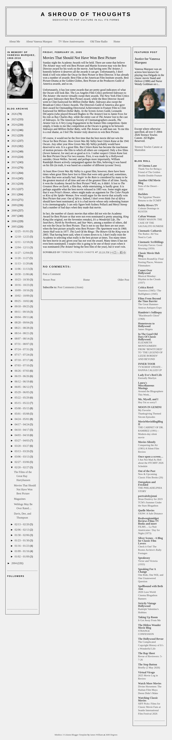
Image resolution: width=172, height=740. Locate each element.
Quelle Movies (146, 510)
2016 (14, 167)
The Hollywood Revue (150, 638)
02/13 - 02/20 (22, 524)
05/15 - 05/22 (22, 403)
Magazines (20, 498)
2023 (14, 130)
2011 (14, 194)
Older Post (123, 279)
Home (117, 41)
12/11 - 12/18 (22, 242)
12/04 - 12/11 (22, 247)
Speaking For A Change (147, 570)
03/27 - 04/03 (22, 440)
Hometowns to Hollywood (146, 325)
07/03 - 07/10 (22, 365)
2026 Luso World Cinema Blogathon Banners (147, 595)
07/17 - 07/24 (22, 354)
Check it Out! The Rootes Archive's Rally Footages (149, 550)
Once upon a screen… (150, 456)
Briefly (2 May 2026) (149, 667)
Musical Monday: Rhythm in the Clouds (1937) (149, 279)
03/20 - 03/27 (22, 445)
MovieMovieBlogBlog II (150, 423)
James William (96, 735)
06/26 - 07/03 (22, 370)
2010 (14, 199)
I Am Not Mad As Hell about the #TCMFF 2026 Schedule (150, 463)
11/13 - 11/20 (22, 263)
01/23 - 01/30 (22, 540)
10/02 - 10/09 (22, 295)
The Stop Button (147, 664)
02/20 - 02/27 (22, 467)
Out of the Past (146, 471)
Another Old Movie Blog (149, 181)
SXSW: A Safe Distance (150, 513)
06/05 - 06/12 (22, 386)
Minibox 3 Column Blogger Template (71, 735)
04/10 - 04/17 (22, 429)
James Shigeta (145, 329)
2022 (14, 135)
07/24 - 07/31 (22, 349)
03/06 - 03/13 (22, 456)
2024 (14, 124)
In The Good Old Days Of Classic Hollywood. (148, 337)
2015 (14, 173)
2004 (14, 563)
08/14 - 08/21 (22, 333)
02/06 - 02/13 (22, 529)
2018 (14, 156)
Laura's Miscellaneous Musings (146, 385)
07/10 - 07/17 (22, 360)
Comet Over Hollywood (145, 271)
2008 (14, 210)
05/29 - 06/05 (22, 392)
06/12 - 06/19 (22, 381)
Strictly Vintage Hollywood (147, 604)
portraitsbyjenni (147, 496)
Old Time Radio (99, 41)
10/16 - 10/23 (22, 284)
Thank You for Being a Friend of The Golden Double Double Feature (150, 172)
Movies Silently (147, 442)
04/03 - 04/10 (22, 435)
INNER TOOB (146, 363)
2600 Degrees (111, 735)
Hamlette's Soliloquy (150, 312)
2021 (14, 140)
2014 (14, 178)
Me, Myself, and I (148, 399)
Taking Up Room (148, 617)
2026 (14, 113)
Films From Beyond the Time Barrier (149, 300)
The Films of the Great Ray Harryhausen (23, 476)
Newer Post (49, 279)
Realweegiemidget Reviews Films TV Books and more (148, 521)
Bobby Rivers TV (148, 205)
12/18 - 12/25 (22, 236)
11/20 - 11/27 (22, 258)
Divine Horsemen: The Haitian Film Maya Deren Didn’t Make (149, 690)
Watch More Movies (149, 683)
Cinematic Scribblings (151, 242)
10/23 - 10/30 (22, 279)
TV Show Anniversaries (71, 41)
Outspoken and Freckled (147, 483)
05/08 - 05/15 (22, 408)
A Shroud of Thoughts (86, 14)
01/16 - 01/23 (22, 545)
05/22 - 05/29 (22, 397)
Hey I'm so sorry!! (147, 402)
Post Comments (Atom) (70, 287)
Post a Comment (52, 274)
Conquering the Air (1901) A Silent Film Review (148, 448)
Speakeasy (144, 557)
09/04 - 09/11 (22, 317)
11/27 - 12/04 (22, 252)
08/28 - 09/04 (22, 322)
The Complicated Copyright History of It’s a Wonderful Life (150, 645)
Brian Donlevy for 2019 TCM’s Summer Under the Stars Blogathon (150, 502)
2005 (14, 226)
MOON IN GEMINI (150, 407)
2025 (14, 119)
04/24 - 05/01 (22, 419)
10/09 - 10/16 (22, 290)
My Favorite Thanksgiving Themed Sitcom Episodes (149, 413)
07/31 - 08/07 (22, 344)
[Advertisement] (86, 29)
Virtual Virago (146, 672)
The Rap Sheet (146, 653)
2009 (14, 205)
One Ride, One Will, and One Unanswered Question (150, 578)
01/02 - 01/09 (22, 556)
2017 (14, 162)
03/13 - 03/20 (22, 451)
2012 (14, 189)
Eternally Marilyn (147, 378)
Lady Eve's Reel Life (150, 375)
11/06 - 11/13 (22, 268)
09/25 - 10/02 (22, 301)
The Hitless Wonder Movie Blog (149, 626)
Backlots (143, 194)
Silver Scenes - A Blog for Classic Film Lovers (150, 541)
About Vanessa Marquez (39, 41)
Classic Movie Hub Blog (149, 254)
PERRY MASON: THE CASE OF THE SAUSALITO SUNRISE (150, 222)
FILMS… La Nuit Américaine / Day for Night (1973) (149, 530)
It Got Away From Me (149, 620)
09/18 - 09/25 (22, 306)
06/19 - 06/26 (22, 376)
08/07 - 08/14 (22, 338)
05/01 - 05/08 (22, 413)
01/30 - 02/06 (22, 535)
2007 (14, 215)
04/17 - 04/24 (22, 424)
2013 (14, 183)
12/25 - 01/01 (22, 231)
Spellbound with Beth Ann (150, 587)
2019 (14, 151)
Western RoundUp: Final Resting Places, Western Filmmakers (150, 262)
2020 (14, 146)
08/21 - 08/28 (22, 327)
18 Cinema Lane (147, 165)
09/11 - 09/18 (22, 311)
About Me (14, 41)
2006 (14, 221)
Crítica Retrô (145, 287)
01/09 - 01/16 (22, 551)
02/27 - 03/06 (22, 462)
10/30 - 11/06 (22, 274)
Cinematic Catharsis (150, 230)
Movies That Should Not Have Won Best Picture (25, 489)
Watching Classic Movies (148, 699)
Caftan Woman (147, 216)
